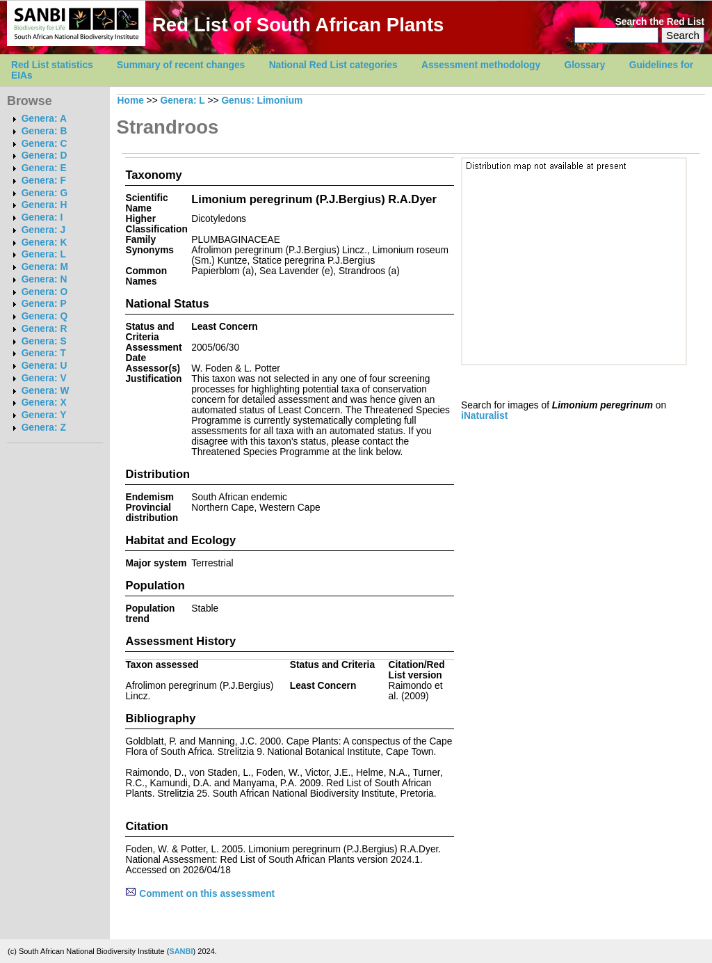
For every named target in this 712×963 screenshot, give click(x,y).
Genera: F (44, 180)
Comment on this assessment (200, 894)
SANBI (181, 951)
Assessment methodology (480, 65)
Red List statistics (52, 65)
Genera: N (44, 279)
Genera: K (44, 242)
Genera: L (44, 254)
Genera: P (44, 304)
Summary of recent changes (181, 65)
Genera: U (44, 365)
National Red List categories (333, 65)
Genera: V (44, 378)
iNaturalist (484, 416)
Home (131, 100)
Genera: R (44, 329)
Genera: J (43, 230)
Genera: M (45, 267)
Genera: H (44, 205)
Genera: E (44, 168)
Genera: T (44, 353)
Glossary (585, 65)
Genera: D (44, 155)
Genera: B (44, 131)
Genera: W (46, 390)
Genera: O (44, 292)
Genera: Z (44, 427)
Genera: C (44, 143)
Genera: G (44, 193)
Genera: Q (44, 316)
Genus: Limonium (261, 100)
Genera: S (44, 341)
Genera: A (44, 118)
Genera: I (42, 217)
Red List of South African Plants (298, 24)
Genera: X (44, 402)
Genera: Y (44, 415)
